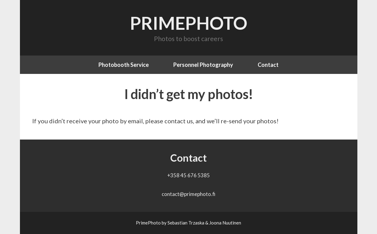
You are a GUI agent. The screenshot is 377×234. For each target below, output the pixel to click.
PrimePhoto (188, 22)
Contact (268, 64)
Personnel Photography (203, 64)
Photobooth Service (123, 64)
